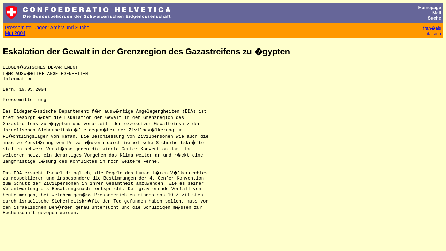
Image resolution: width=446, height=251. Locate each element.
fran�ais (432, 28)
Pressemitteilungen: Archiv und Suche (47, 27)
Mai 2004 (15, 33)
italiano (434, 33)
